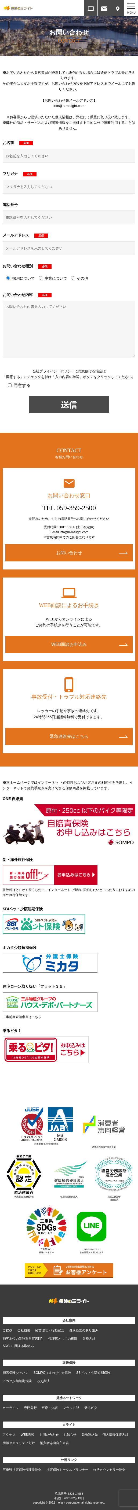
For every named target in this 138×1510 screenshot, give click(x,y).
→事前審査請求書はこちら (22, 1017)
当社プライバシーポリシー (53, 371)
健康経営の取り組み (83, 1330)
